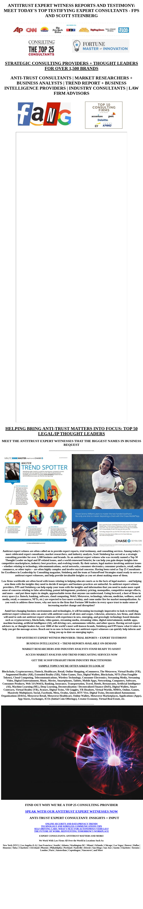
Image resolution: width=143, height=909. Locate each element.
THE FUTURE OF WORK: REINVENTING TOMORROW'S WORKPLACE (71, 831)
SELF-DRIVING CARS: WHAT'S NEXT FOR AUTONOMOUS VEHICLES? (71, 829)
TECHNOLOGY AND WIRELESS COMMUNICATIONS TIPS (71, 826)
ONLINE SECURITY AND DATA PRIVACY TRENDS (71, 824)
